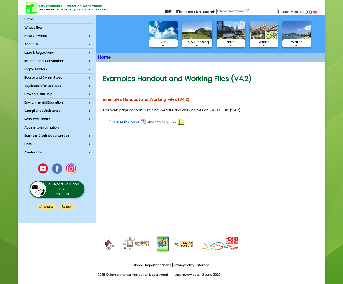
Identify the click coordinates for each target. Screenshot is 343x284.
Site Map (290, 11)
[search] (277, 11)
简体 (178, 11)
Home (104, 57)
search (209, 11)
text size (193, 11)
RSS (69, 207)
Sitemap (202, 265)
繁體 (168, 11)
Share (48, 207)
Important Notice (158, 265)
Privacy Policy (184, 265)
